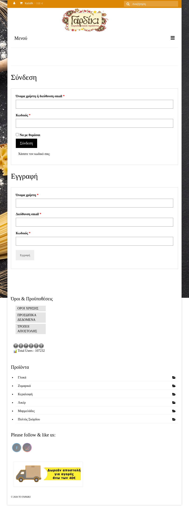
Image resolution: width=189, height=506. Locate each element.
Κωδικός (23, 115)
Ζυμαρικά (24, 386)
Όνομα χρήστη (27, 195)
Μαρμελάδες (26, 411)
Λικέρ (22, 402)
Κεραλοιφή (25, 394)
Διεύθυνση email (28, 214)
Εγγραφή (25, 255)
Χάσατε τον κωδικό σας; (34, 154)
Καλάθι (31, 4)
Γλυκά (22, 377)
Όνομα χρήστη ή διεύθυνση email (40, 96)
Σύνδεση (26, 143)
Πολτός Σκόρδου (29, 419)
